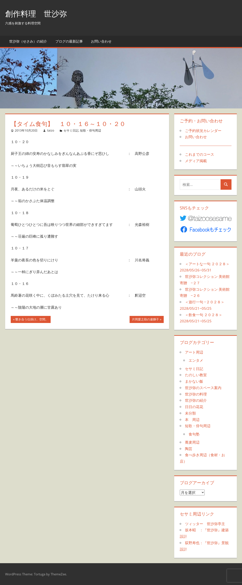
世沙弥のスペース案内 (203, 387)
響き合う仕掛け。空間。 (31, 320)
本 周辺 (192, 419)
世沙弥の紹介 (196, 400)
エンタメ (196, 360)
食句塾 (194, 434)
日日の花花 (194, 406)
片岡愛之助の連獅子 (145, 320)
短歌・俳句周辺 (90, 130)
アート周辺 (194, 352)
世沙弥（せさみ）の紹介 (28, 41)
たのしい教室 (196, 374)
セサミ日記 (71, 130)
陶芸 (188, 448)
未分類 (190, 413)
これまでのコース (199, 154)
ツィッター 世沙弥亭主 (205, 523)
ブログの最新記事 (69, 41)
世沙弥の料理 (196, 394)
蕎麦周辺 (192, 442)
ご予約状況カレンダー (203, 130)
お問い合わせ (101, 41)
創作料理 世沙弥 (36, 13)
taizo (50, 130)
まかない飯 (194, 381)
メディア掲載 (196, 160)
